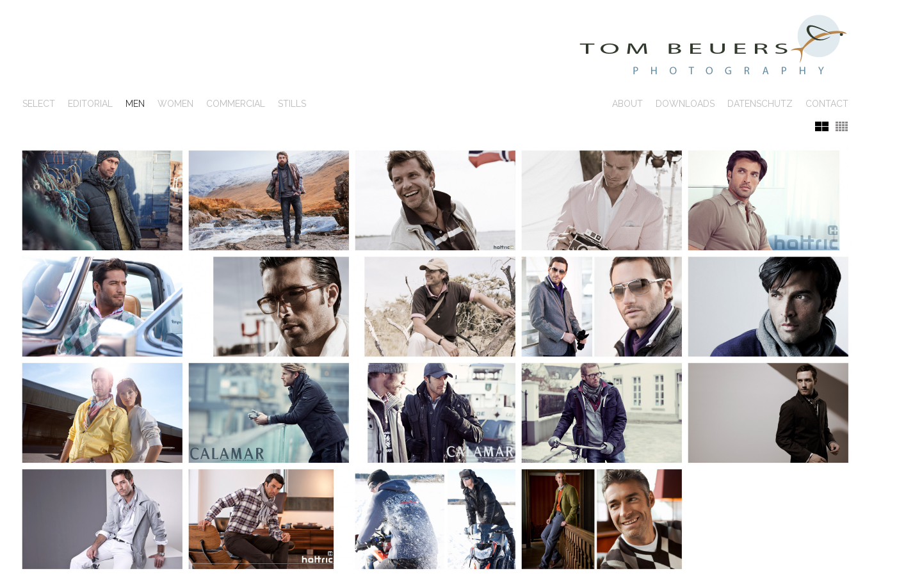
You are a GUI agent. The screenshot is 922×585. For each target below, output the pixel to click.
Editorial (90, 104)
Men (135, 104)
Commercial (235, 104)
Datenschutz (760, 104)
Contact (826, 104)
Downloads (685, 104)
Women (175, 104)
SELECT (38, 104)
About (627, 104)
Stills (292, 104)
